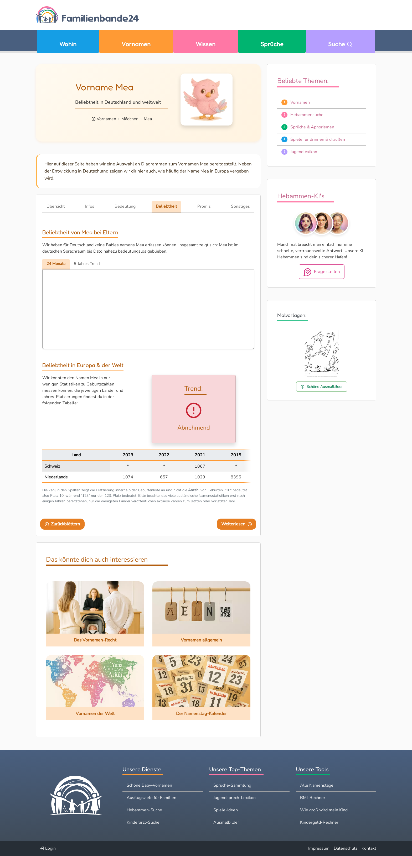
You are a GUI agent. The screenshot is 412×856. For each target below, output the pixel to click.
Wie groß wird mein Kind (324, 810)
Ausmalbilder (226, 823)
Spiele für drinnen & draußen (317, 139)
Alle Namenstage (316, 786)
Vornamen (136, 44)
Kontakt (369, 849)
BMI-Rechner (312, 798)
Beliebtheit (166, 206)
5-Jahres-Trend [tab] (90, 264)
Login (48, 849)
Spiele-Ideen (225, 810)
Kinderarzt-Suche (143, 823)
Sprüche (272, 44)
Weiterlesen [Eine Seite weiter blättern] (236, 524)
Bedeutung (125, 206)
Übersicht (56, 206)
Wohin (67, 44)
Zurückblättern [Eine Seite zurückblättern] (62, 524)
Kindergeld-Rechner (319, 823)
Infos (89, 206)
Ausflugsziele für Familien (151, 798)
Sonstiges (240, 206)
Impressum (318, 849)
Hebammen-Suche (144, 810)
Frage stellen (321, 272)
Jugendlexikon (303, 152)
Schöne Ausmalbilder (321, 386)
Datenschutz (345, 849)
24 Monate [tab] (57, 264)
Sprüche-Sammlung (232, 786)
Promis (204, 206)
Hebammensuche (306, 115)
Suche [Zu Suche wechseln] (340, 44)
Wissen (206, 44)
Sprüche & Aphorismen (312, 127)
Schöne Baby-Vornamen (149, 786)
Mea (148, 119)
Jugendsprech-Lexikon (234, 798)
